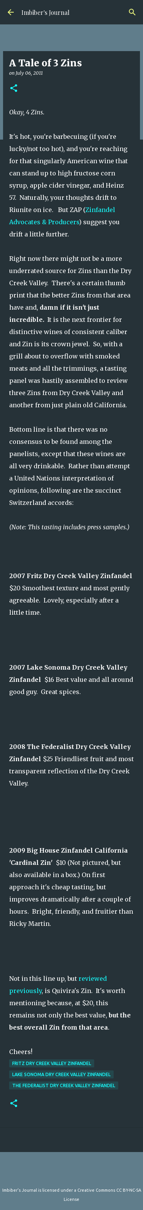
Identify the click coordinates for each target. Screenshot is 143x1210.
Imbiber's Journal (45, 12)
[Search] (132, 12)
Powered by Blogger (71, 1174)
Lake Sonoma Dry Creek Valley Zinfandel (61, 1074)
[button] (13, 89)
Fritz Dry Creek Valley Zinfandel (51, 1063)
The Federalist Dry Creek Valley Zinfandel (63, 1085)
